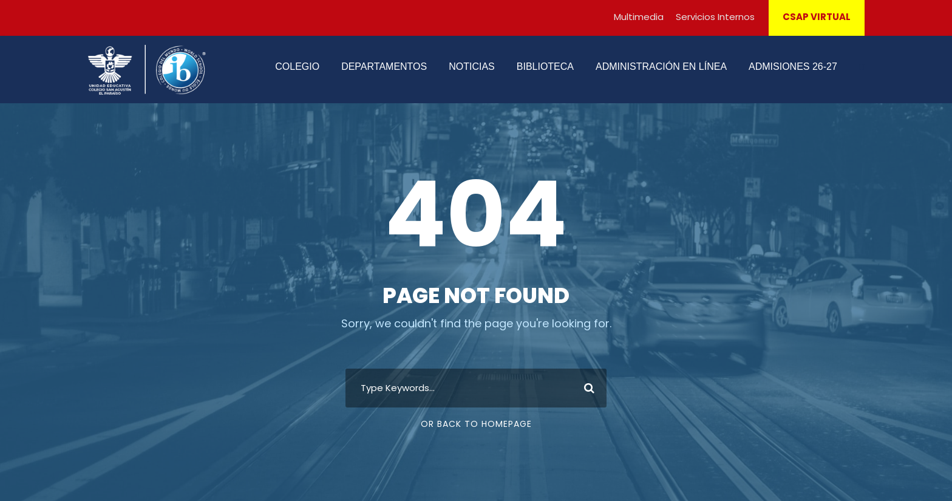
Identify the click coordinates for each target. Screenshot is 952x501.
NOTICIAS (472, 66)
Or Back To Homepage (476, 424)
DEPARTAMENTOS (384, 66)
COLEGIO (297, 66)
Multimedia (639, 16)
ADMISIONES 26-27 (793, 66)
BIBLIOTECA (545, 66)
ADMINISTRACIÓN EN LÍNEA (661, 66)
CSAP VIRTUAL (817, 16)
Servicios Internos (715, 16)
